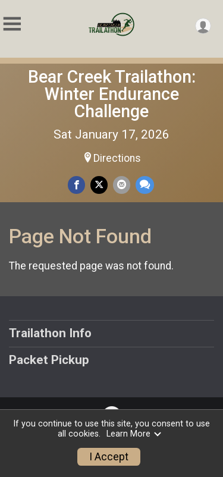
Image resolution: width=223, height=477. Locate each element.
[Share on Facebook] (76, 184)
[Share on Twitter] (99, 184)
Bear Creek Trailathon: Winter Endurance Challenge (112, 94)
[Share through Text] (145, 184)
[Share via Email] (121, 184)
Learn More (134, 434)
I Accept (108, 457)
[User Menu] (203, 26)
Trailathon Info (50, 333)
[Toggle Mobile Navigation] (12, 24)
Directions (117, 158)
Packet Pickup (49, 360)
